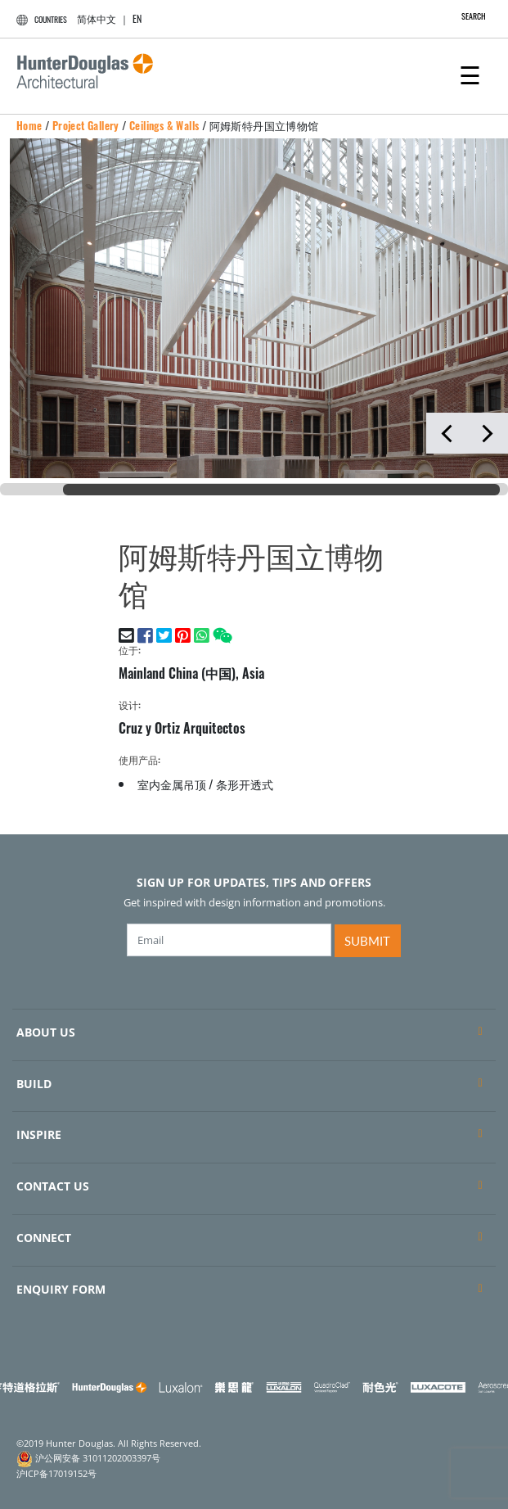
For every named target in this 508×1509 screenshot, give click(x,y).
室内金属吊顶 (171, 784)
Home (29, 125)
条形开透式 (244, 784)
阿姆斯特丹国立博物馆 (264, 125)
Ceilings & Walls (164, 125)
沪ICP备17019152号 (56, 1473)
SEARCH (464, 16)
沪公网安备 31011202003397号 (97, 1457)
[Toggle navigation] (470, 73)
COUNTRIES (39, 19)
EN (137, 18)
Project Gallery (85, 125)
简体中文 (96, 18)
